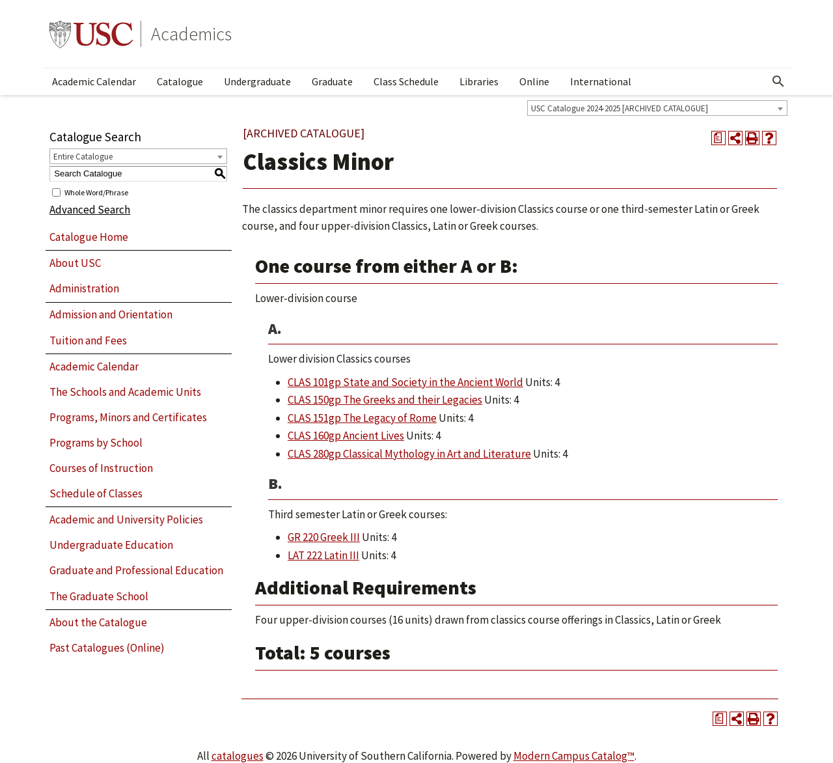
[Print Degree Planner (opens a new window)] (718, 138)
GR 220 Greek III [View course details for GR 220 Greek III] (324, 537)
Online (534, 81)
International (600, 81)
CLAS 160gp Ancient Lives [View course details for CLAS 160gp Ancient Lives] (346, 435)
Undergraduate (257, 81)
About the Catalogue (98, 622)
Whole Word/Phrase (96, 192)
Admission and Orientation (110, 314)
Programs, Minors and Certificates (128, 417)
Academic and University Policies (126, 519)
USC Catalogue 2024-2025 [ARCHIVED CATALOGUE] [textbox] (619, 108)
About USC (75, 263)
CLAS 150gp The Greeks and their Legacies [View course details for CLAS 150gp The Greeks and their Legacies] (385, 400)
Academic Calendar (94, 81)
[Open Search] (778, 81)
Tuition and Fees (88, 340)
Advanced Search (89, 209)
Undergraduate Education (111, 545)
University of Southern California (91, 34)
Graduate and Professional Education (136, 570)
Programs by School (96, 443)
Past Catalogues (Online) (107, 648)
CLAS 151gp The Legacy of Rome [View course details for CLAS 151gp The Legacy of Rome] (362, 418)
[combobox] (657, 108)
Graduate (332, 81)
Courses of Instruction (101, 468)
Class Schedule (406, 81)
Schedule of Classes (96, 493)
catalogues (238, 756)
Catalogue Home (88, 237)
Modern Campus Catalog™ (574, 756)
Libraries (478, 81)
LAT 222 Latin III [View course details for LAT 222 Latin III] (323, 555)
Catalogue (180, 81)
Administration (84, 288)
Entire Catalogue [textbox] (83, 156)
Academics (191, 34)
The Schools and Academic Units (125, 392)
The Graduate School (98, 596)
